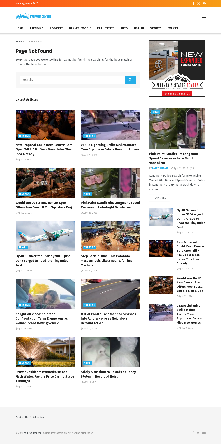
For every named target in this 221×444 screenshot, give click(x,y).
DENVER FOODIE (80, 28)
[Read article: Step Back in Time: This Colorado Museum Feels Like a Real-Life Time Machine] (110, 236)
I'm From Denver (32, 433)
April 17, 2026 (89, 328)
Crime (87, 194)
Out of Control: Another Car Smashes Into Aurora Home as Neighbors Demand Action (108, 318)
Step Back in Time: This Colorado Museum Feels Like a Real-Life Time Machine (106, 260)
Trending (24, 136)
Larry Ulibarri (160, 168)
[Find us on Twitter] (198, 433)
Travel (23, 247)
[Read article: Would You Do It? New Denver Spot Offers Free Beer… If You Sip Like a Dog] (45, 183)
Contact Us (22, 417)
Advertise (38, 417)
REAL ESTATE (105, 28)
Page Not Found (33, 41)
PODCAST (56, 28)
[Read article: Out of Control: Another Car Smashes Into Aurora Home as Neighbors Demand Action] (110, 294)
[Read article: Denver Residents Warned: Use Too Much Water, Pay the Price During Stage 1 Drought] (45, 352)
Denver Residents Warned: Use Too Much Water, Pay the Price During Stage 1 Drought (45, 376)
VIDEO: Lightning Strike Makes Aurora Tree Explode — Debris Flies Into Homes (189, 314)
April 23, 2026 (89, 213)
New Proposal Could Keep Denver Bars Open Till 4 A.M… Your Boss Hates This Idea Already (44, 149)
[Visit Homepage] (34, 16)
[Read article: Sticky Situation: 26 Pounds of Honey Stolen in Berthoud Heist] (110, 352)
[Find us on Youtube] (204, 433)
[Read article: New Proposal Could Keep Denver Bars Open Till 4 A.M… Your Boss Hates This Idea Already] (45, 125)
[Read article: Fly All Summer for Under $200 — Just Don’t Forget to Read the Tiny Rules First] (45, 236)
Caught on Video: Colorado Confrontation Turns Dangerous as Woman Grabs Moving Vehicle (42, 318)
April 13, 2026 (89, 382)
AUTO (124, 28)
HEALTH (139, 28)
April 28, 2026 (24, 159)
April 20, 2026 (89, 270)
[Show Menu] (204, 16)
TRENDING (37, 28)
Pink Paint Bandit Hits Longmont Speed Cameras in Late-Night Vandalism (173, 158)
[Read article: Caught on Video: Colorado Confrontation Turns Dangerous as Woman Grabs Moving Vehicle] (45, 294)
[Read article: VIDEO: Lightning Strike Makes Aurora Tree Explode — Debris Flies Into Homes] (110, 125)
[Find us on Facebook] (193, 433)
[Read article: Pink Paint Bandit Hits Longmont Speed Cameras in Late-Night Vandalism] (110, 183)
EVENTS (173, 28)
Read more (161, 197)
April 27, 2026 (24, 213)
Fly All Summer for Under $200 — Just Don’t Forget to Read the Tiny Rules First (43, 260)
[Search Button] (130, 80)
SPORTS (156, 28)
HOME (20, 28)
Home (19, 41)
